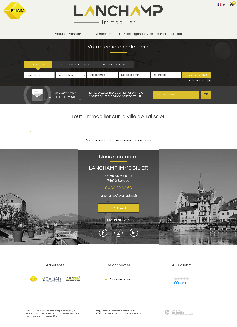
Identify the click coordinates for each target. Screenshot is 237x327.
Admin (75, 313)
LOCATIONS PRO (74, 64)
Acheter (75, 34)
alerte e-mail (157, 34)
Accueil (60, 34)
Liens (68, 313)
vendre (100, 34)
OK (206, 94)
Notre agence (134, 34)
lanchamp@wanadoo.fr (118, 195)
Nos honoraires (59, 313)
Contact (175, 34)
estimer (114, 34)
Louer (88, 34)
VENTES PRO (115, 64)
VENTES (38, 64)
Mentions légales (44, 313)
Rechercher (196, 74)
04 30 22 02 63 (118, 188)
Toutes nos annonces (34, 316)
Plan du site (31, 313)
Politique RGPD (51, 316)
